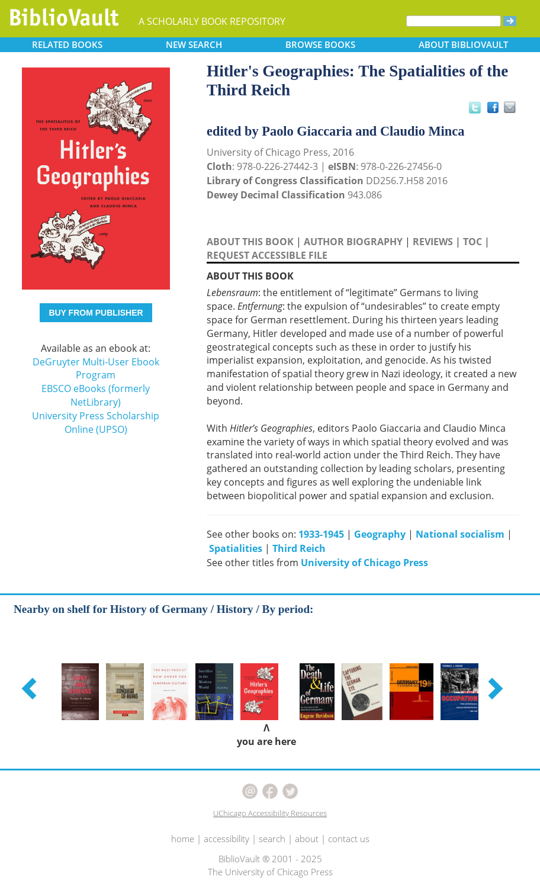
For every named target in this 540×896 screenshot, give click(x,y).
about (307, 838)
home (182, 838)
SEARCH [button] (194, 44)
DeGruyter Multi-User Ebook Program (96, 368)
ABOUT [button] (463, 44)
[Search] (453, 21)
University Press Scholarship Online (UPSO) (95, 422)
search (272, 838)
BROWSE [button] (320, 44)
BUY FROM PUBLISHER (96, 312)
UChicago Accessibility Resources (270, 813)
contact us (348, 838)
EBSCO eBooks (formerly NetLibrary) (95, 395)
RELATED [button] (67, 44)
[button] (31, 688)
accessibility (226, 838)
